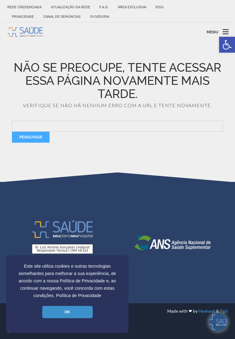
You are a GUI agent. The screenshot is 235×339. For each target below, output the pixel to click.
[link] (227, 45)
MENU (212, 31)
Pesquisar (30, 137)
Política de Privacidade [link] (78, 295)
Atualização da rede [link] (70, 7)
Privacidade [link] (23, 17)
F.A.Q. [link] (104, 7)
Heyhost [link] (207, 311)
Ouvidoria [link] (99, 17)
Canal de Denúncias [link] (62, 17)
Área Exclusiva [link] (132, 7)
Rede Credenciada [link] (24, 7)
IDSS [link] (159, 7)
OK (67, 312)
